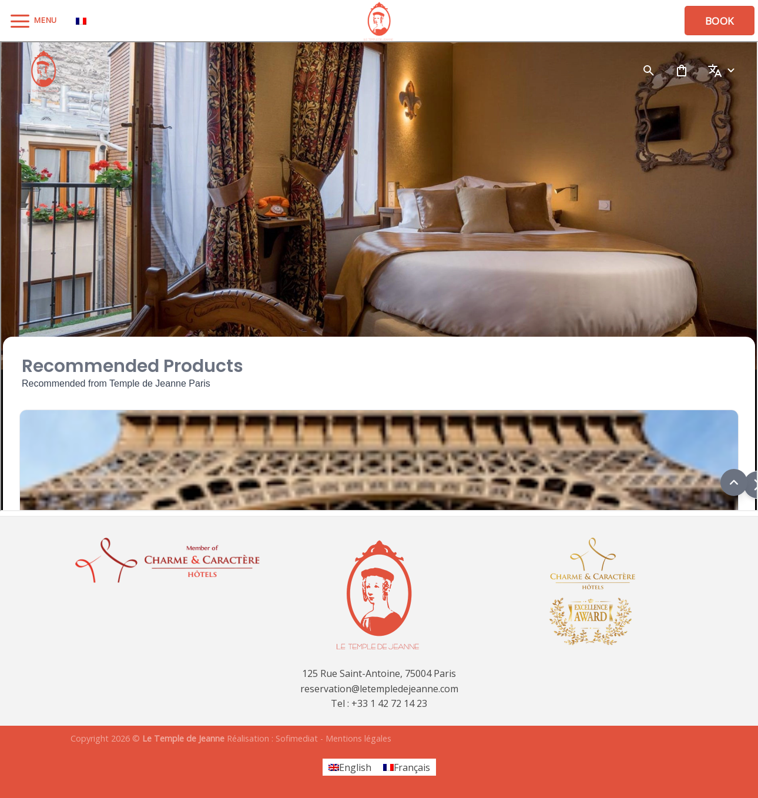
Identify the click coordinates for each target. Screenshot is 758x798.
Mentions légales (358, 738)
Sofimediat (297, 738)
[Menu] (33, 20)
